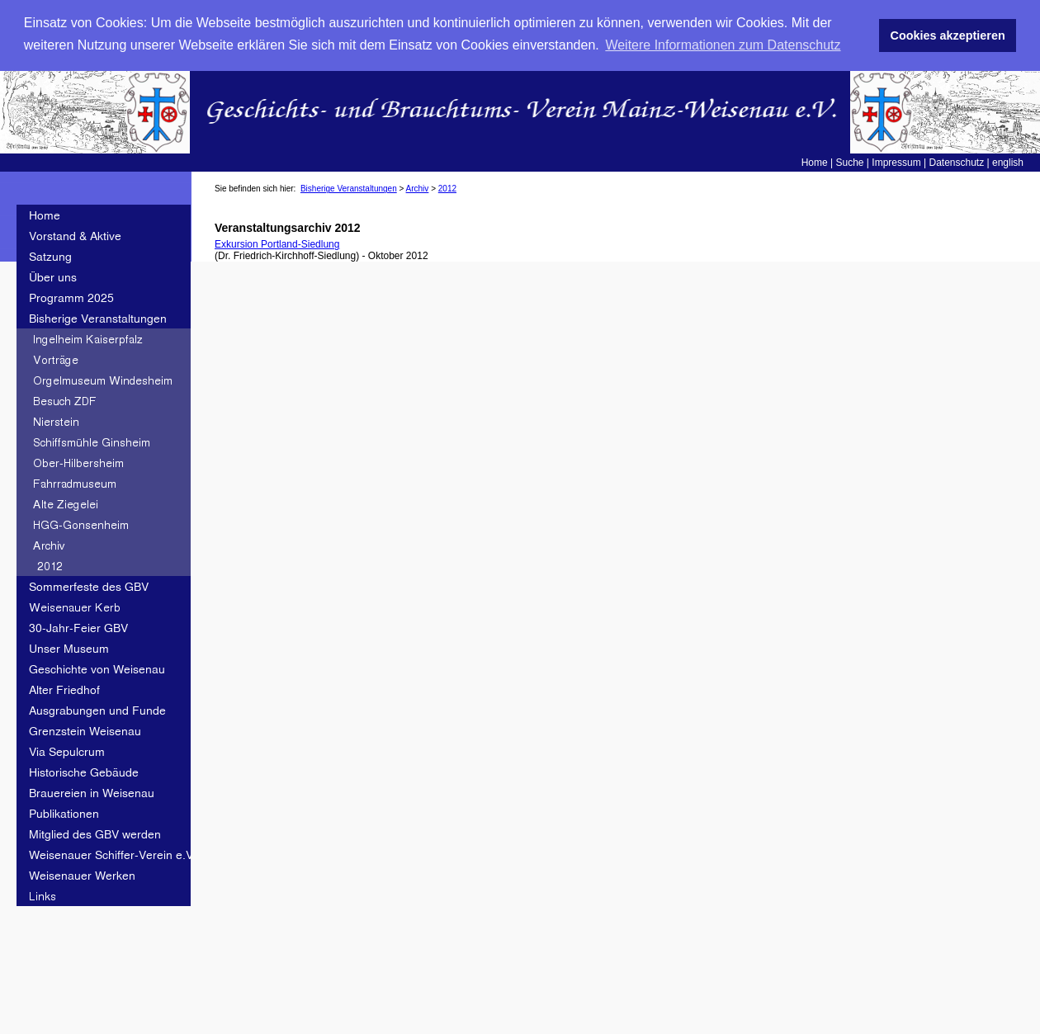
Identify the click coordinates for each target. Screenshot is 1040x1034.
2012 (447, 188)
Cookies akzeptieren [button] (948, 35)
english (1007, 162)
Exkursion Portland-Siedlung (277, 244)
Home (814, 162)
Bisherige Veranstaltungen (348, 188)
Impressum (896, 162)
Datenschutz (956, 162)
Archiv (417, 188)
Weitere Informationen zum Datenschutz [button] (722, 45)
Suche (850, 162)
